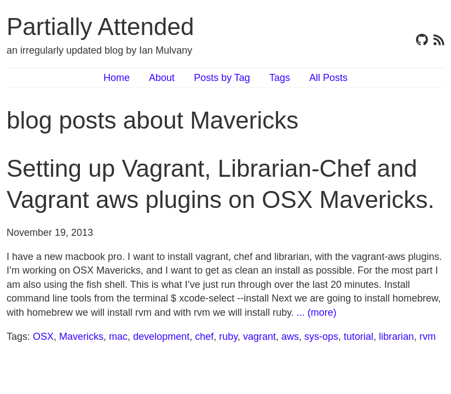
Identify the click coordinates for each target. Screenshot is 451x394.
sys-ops (321, 336)
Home (116, 77)
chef (204, 336)
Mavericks (81, 336)
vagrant (259, 336)
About (162, 77)
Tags (279, 77)
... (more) (317, 312)
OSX (43, 336)
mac (118, 336)
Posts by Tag (222, 77)
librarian (396, 336)
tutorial (358, 336)
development (161, 336)
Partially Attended (100, 26)
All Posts (328, 77)
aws (290, 336)
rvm (427, 336)
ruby (228, 336)
